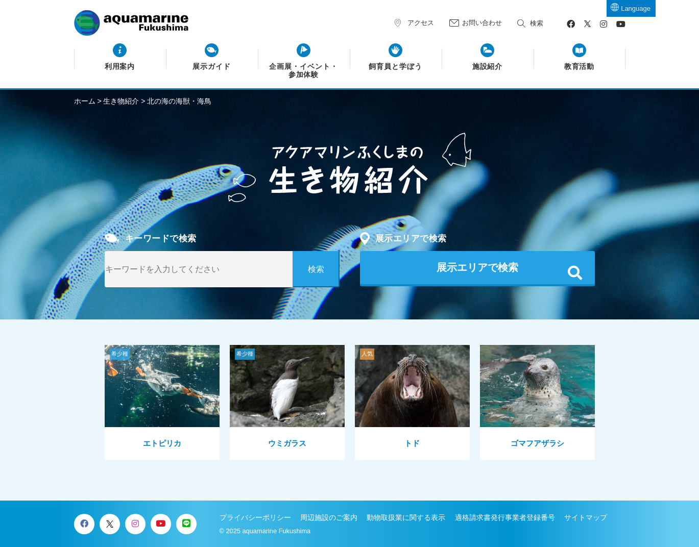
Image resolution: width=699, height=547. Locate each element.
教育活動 (579, 66)
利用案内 (120, 66)
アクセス (420, 23)
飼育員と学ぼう (395, 66)
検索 (536, 23)
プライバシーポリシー (255, 517)
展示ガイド (211, 66)
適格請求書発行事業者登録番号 (505, 517)
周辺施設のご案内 (328, 517)
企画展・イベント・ (303, 71)
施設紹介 (487, 66)
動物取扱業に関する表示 (406, 517)
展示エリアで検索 (477, 267)
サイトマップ (585, 517)
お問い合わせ (482, 23)
